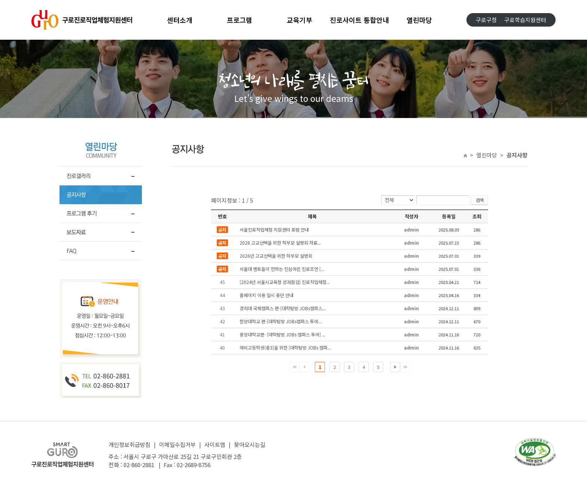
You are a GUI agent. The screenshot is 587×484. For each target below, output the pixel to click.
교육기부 (299, 20)
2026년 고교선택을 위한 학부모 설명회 (276, 255)
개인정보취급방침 (129, 444)
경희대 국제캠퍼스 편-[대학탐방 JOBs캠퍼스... (283, 308)
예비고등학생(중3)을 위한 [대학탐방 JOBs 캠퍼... (285, 347)
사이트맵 (214, 444)
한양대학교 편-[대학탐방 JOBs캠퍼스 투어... (281, 321)
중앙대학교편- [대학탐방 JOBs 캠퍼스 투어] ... (282, 334)
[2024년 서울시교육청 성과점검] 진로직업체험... (285, 282)
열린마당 (419, 20)
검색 (479, 200)
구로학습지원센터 (525, 20)
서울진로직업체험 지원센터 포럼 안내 (274, 229)
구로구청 (486, 20)
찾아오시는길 (249, 444)
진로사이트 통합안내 (359, 20)
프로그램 (239, 20)
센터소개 (179, 20)
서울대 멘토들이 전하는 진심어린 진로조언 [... (282, 269)
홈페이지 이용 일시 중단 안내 (267, 295)
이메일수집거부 (177, 444)
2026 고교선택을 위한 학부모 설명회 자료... (280, 242)
